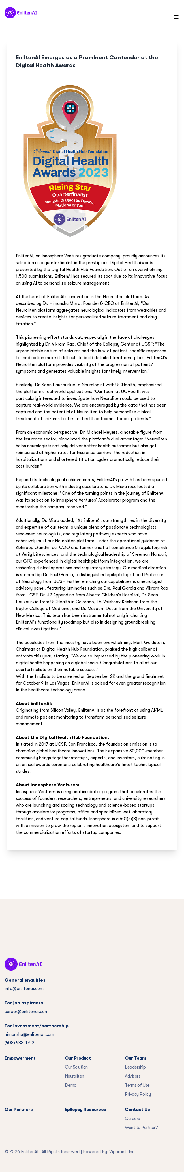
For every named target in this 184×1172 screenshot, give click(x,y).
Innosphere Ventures (62, 256)
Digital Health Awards (131, 262)
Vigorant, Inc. (122, 1151)
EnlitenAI (24, 256)
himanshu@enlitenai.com (29, 1034)
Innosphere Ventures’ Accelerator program (97, 500)
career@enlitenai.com (26, 1011)
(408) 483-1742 (19, 1042)
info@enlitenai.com (24, 988)
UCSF (147, 344)
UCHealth (125, 384)
